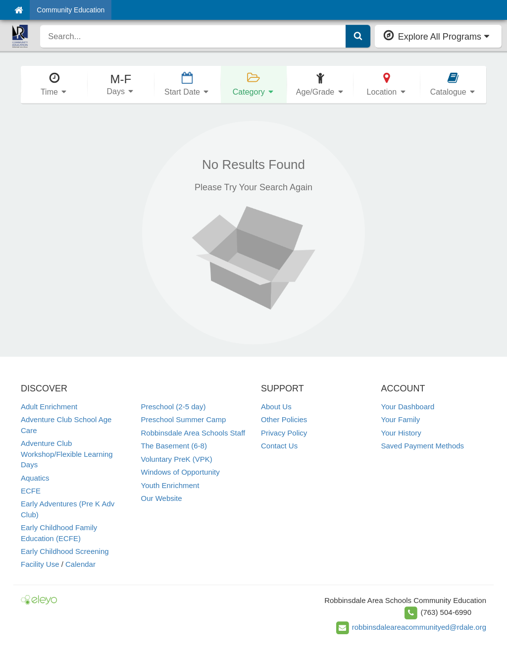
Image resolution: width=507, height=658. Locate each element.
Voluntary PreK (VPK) (176, 459)
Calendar (80, 564)
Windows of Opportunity (180, 472)
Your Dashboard (408, 406)
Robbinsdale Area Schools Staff (193, 433)
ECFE (31, 491)
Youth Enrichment (170, 485)
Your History (401, 433)
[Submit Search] (358, 36)
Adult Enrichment (49, 406)
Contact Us (279, 445)
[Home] (18, 10)
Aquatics (35, 478)
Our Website (161, 498)
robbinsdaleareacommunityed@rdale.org (419, 627)
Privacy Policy (284, 433)
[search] (193, 36)
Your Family (400, 419)
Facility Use (40, 564)
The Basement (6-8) (174, 445)
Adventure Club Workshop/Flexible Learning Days (67, 454)
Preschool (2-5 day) (173, 406)
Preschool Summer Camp (183, 419)
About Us (276, 406)
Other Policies (284, 419)
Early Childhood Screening (65, 551)
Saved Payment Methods (422, 445)
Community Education (70, 10)
